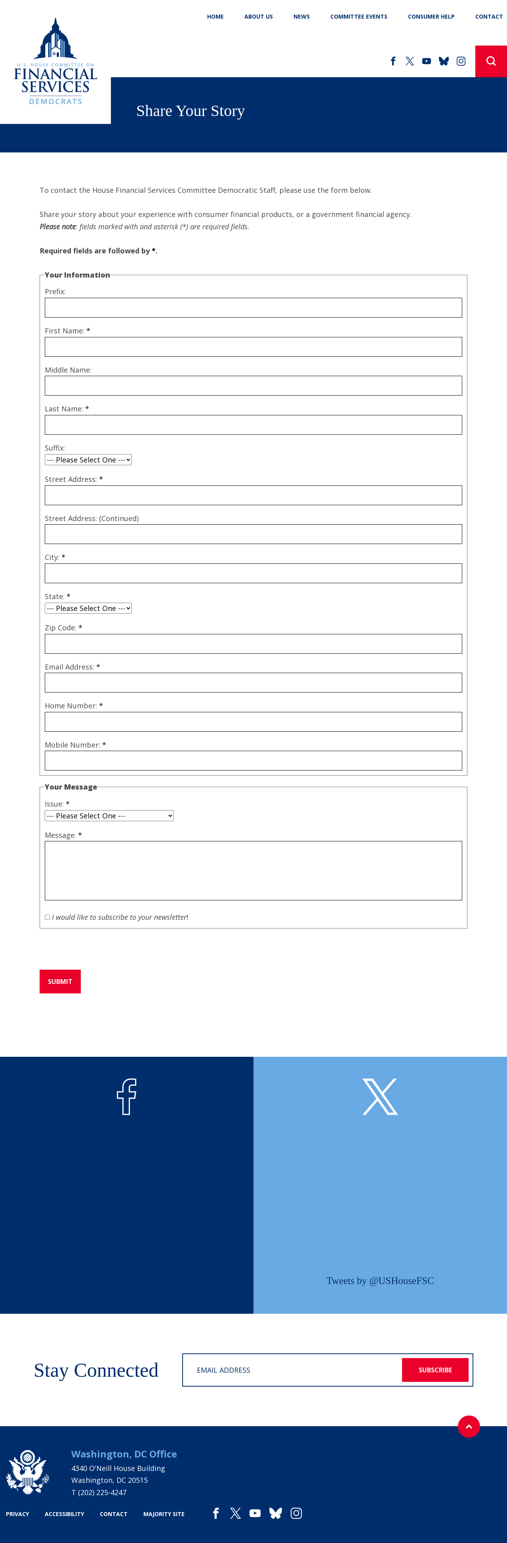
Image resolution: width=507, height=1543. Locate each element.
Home (215, 16)
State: (58, 596)
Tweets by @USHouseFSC (380, 1280)
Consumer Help (431, 16)
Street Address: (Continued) (92, 518)
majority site (164, 1514)
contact (114, 1514)
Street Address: (74, 479)
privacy (17, 1514)
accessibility (64, 1514)
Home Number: (74, 705)
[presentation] (100, 948)
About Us (258, 16)
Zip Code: (63, 627)
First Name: (67, 330)
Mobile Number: (75, 745)
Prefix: (55, 291)
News (302, 16)
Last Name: (67, 408)
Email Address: (72, 667)
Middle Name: (68, 370)
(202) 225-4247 (102, 1492)
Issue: (57, 804)
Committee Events (358, 16)
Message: (63, 835)
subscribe (435, 1370)
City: (55, 557)
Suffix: (55, 448)
